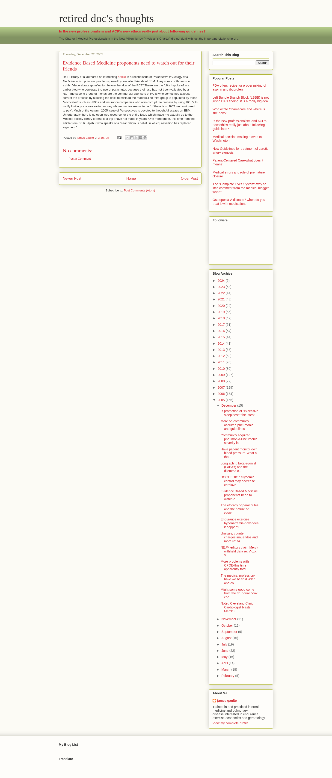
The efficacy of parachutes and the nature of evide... (239, 509)
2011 (222, 362)
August (226, 638)
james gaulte (227, 700)
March (226, 669)
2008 (222, 381)
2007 (222, 387)
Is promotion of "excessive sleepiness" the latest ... (239, 413)
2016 (222, 331)
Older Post (189, 178)
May (224, 657)
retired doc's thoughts (106, 18)
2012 (222, 356)
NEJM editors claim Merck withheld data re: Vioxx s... (239, 551)
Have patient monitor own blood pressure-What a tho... (239, 453)
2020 (222, 306)
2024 (222, 280)
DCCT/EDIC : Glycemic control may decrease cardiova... (238, 481)
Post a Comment (79, 158)
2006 (222, 394)
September (229, 632)
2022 (222, 293)
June (225, 650)
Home (131, 178)
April (225, 663)
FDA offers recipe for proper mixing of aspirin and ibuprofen (239, 87)
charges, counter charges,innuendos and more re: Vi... (239, 537)
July (224, 644)
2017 (222, 324)
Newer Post (72, 178)
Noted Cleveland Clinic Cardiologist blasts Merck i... (237, 607)
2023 (222, 287)
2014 (222, 343)
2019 (222, 312)
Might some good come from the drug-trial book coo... (239, 593)
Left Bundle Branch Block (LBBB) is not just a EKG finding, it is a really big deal (241, 99)
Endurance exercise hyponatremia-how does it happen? (239, 523)
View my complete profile (230, 723)
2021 (222, 299)
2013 (222, 350)
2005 (222, 400)
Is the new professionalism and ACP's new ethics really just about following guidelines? (132, 31)
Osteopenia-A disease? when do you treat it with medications (239, 202)
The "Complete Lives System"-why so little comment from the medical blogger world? (241, 188)
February (228, 676)
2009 (222, 375)
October (227, 625)
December (229, 405)
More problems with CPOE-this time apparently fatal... (235, 565)
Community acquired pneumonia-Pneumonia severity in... (239, 439)
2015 (222, 337)
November (229, 619)
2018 (222, 318)
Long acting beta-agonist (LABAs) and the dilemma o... (238, 467)
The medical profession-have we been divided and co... (238, 579)
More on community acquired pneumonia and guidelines (237, 425)
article (122, 77)
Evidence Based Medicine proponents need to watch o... (239, 495)
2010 (222, 368)
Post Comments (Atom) (139, 190)
